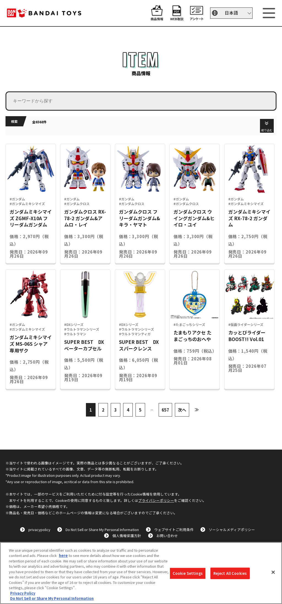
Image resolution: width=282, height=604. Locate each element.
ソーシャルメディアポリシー (232, 529)
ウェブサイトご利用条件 (174, 529)
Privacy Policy (22, 593)
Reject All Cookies (230, 573)
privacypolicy (39, 529)
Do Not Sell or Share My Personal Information (102, 529)
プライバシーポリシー (156, 500)
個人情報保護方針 (126, 535)
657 (165, 410)
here (63, 555)
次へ (182, 410)
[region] (141, 573)
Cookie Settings (188, 573)
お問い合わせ (167, 535)
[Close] (273, 572)
